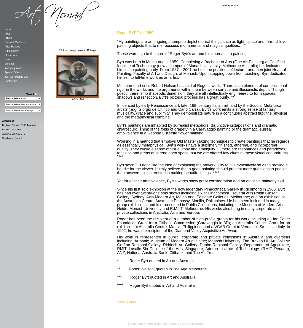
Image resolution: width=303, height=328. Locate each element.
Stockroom (11, 55)
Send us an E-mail (12, 138)
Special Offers (13, 72)
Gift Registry (12, 50)
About (8, 33)
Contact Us (11, 81)
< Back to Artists (126, 301)
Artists (8, 37)
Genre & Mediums (15, 42)
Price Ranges (12, 46)
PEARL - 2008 (78, 99)
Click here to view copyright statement (187, 324)
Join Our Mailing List (16, 76)
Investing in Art (13, 68)
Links (8, 59)
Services (9, 63)
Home (8, 29)
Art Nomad (148, 324)
